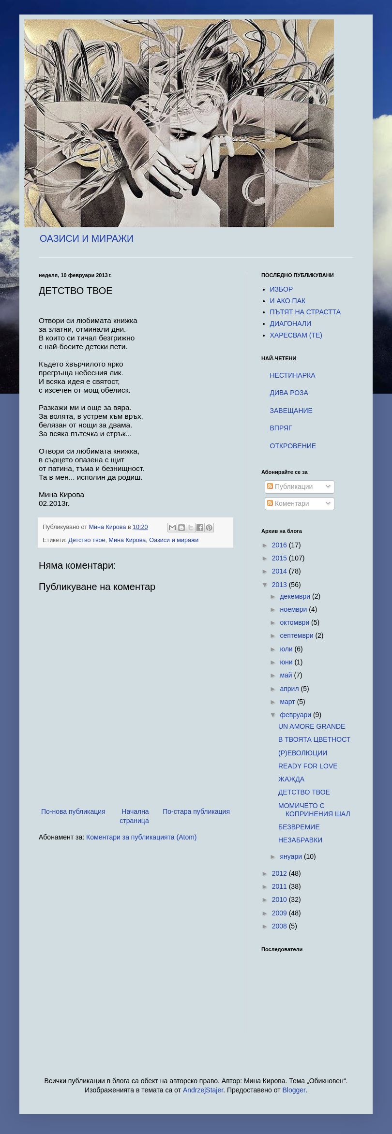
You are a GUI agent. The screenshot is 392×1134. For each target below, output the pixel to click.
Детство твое (86, 540)
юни (287, 662)
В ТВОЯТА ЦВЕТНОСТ (314, 739)
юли (287, 649)
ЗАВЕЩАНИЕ (291, 410)
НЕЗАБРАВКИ (300, 840)
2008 (280, 926)
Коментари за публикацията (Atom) (141, 837)
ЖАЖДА (291, 779)
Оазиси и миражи (173, 540)
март (288, 702)
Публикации (290, 486)
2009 (280, 913)
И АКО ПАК (288, 301)
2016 (280, 545)
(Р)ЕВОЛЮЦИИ (302, 753)
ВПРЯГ (281, 428)
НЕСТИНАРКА (293, 375)
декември (296, 596)
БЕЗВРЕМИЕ (299, 827)
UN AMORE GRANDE (311, 726)
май (287, 675)
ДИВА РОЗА (289, 393)
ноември (294, 609)
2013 (280, 585)
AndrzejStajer (203, 1090)
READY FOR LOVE (308, 766)
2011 (280, 886)
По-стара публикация (196, 811)
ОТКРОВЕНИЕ (293, 446)
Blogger (294, 1090)
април (290, 688)
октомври (295, 622)
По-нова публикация (73, 811)
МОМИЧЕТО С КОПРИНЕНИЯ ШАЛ (314, 810)
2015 (280, 558)
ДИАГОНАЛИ (291, 323)
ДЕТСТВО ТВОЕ (304, 792)
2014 (280, 571)
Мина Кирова (127, 540)
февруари (296, 715)
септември (297, 635)
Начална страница (134, 816)
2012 (280, 873)
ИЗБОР (281, 289)
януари (291, 856)
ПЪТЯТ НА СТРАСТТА (305, 312)
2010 (280, 899)
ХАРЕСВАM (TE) (296, 335)
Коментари (288, 503)
